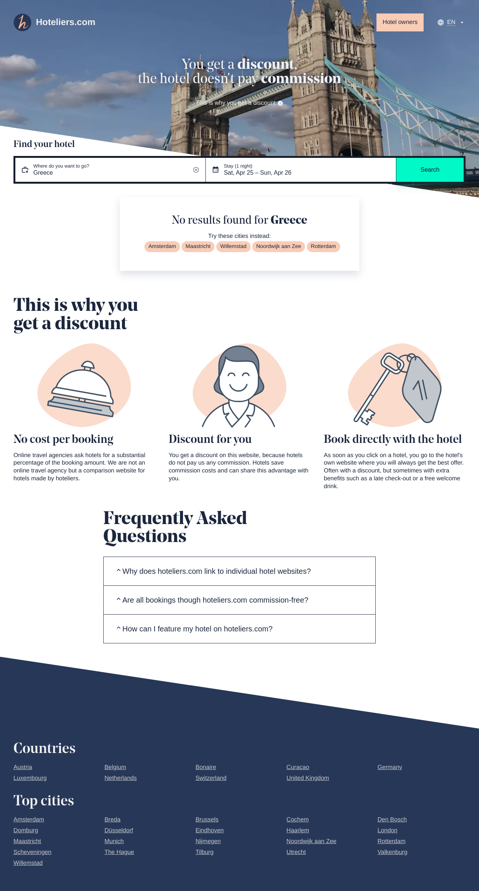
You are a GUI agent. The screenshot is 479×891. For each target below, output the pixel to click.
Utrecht (296, 852)
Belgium (115, 767)
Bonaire (205, 767)
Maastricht (198, 246)
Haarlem (298, 830)
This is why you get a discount (239, 103)
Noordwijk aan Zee (278, 246)
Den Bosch (392, 820)
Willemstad (233, 246)
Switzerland (210, 778)
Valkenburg (393, 852)
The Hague (119, 852)
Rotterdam (323, 246)
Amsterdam (162, 246)
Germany (390, 767)
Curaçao (298, 767)
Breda (112, 820)
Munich (114, 841)
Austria (22, 767)
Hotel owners (399, 22)
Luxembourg (30, 778)
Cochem (298, 820)
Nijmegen (208, 841)
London (387, 830)
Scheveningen (32, 852)
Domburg (25, 830)
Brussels (206, 820)
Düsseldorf (118, 830)
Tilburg (204, 852)
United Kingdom (308, 778)
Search (430, 169)
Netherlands (120, 778)
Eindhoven (209, 830)
